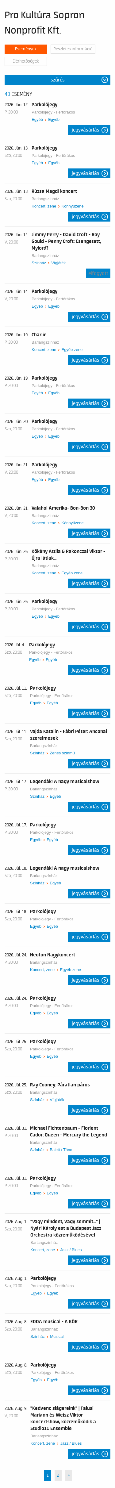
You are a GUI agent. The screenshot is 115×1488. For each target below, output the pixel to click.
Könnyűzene (72, 206)
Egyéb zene (71, 349)
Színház (39, 263)
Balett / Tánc (61, 1149)
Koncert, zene (44, 206)
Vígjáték (58, 263)
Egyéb (37, 119)
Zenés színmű (62, 753)
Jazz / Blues (71, 1250)
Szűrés (58, 80)
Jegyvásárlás (85, 130)
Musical (56, 1336)
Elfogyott (98, 273)
